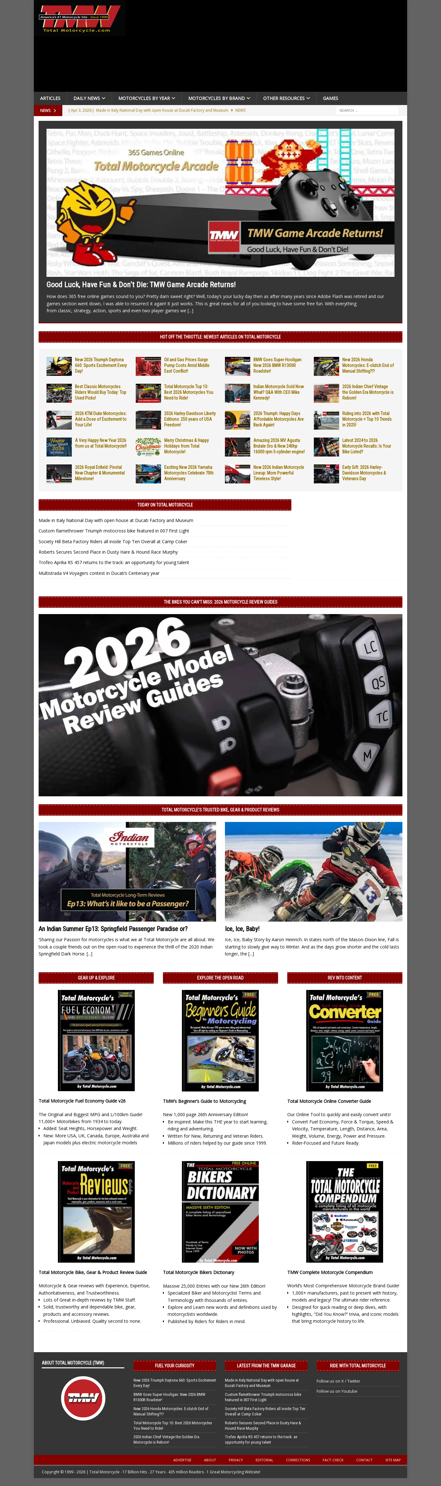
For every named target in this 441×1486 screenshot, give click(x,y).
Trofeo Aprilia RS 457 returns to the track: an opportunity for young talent (114, 562)
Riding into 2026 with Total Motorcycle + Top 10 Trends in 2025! (367, 419)
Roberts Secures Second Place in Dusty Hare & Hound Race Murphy (108, 552)
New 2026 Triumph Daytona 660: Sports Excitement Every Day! (101, 365)
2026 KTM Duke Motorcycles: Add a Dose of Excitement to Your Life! (101, 419)
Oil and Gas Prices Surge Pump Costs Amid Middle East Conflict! (186, 365)
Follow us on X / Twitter (338, 1381)
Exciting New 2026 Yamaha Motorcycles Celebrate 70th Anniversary (189, 473)
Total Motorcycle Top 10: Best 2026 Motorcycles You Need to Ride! (188, 392)
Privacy (236, 1460)
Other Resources (284, 98)
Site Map (393, 1460)
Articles (50, 98)
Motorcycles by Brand (216, 98)
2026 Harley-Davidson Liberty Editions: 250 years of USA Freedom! (190, 419)
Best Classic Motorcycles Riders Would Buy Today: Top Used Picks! (100, 392)
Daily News (86, 98)
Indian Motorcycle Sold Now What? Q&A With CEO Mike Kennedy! (278, 392)
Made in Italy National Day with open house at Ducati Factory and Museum (116, 520)
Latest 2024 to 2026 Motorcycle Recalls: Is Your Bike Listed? (366, 446)
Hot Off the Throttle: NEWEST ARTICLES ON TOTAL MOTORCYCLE (220, 336)
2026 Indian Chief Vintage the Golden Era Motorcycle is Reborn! (368, 392)
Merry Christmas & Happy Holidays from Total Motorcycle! (186, 446)
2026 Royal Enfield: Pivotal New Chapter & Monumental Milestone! (100, 473)
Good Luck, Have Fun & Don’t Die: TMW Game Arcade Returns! (141, 284)
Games (330, 98)
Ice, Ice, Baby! (242, 929)
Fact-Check (333, 1460)
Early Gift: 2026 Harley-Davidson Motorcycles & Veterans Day (364, 473)
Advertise (182, 1460)
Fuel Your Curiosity (174, 1365)
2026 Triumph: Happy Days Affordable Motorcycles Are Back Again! (278, 419)
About (210, 1460)
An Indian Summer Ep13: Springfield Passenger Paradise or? (113, 929)
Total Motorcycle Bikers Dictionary (198, 1272)
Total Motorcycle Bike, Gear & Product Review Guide (93, 1272)
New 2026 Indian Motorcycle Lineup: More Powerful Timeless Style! (278, 473)
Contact (364, 1460)
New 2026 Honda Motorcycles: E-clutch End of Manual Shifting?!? (368, 365)
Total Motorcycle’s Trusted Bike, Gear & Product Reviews (220, 809)
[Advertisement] (268, 47)
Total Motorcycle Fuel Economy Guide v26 (82, 1101)
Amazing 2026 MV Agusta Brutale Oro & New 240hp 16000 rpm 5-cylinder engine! (279, 446)
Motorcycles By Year (144, 98)
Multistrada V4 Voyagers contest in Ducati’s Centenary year (99, 573)
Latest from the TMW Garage (266, 1365)
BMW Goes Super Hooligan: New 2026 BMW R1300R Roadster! (277, 365)
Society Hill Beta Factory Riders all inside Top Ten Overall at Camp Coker (113, 541)
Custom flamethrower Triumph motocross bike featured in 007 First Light (114, 531)
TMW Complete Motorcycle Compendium (330, 1272)
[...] (190, 311)
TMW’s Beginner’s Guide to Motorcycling (204, 1101)
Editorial (264, 1460)
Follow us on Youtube (337, 1391)
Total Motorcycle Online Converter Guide (329, 1101)
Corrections (298, 1460)
